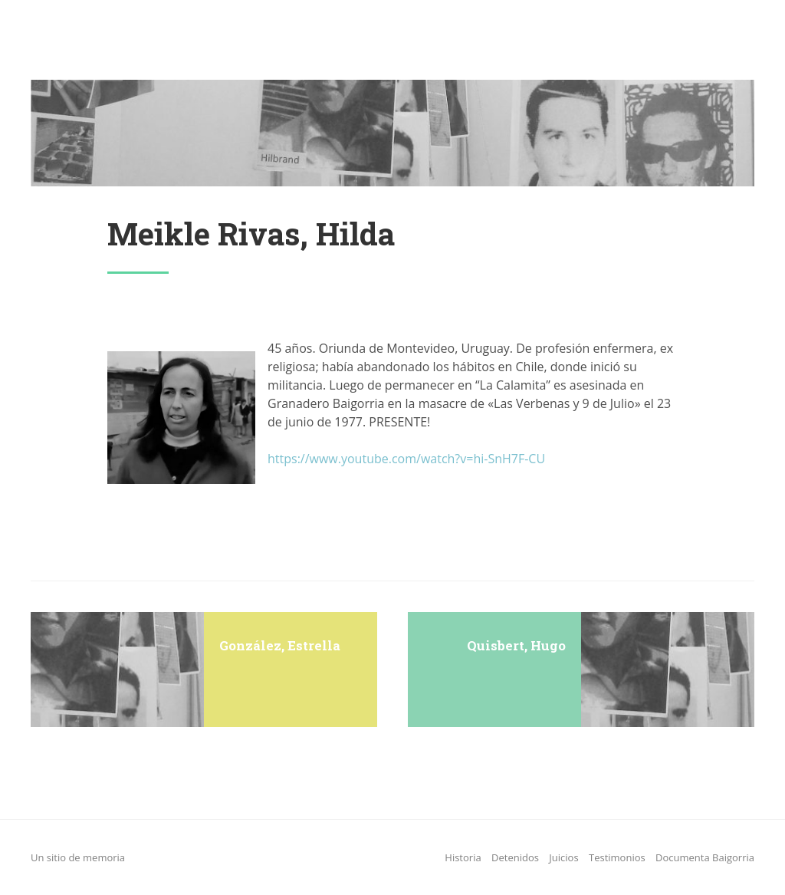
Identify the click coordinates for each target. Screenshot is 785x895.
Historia (463, 857)
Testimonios (617, 857)
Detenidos (515, 857)
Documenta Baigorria (704, 857)
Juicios (563, 857)
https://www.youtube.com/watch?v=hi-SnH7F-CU (406, 458)
